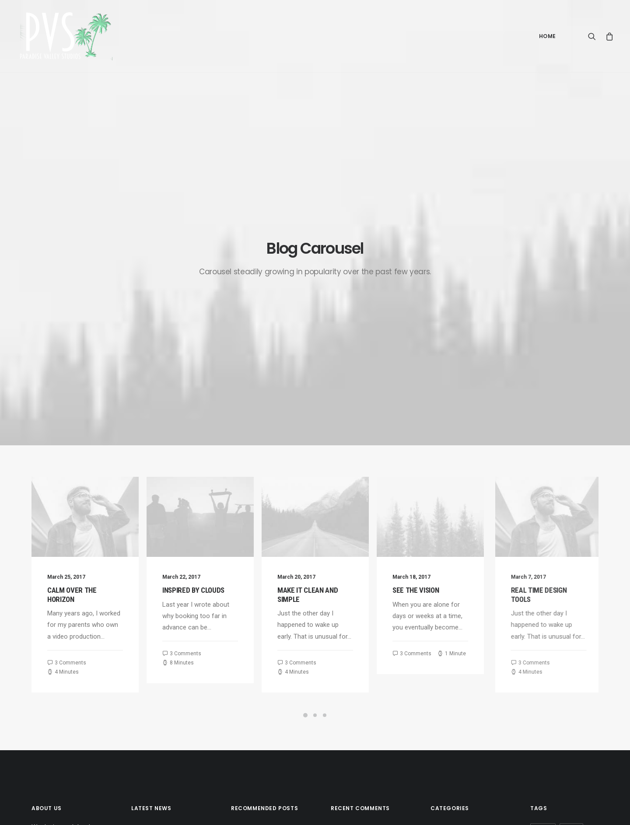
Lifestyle (442, 603)
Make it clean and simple (156, 636)
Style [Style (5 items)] (569, 631)
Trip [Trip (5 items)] (539, 659)
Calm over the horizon (72, 355)
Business (443, 644)
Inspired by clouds (201, 351)
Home (547, 36)
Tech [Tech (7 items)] (540, 645)
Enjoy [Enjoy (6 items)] (571, 589)
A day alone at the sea (263, 707)
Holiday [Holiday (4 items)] (544, 603)
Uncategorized (451, 589)
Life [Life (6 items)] (570, 603)
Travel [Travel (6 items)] (567, 645)
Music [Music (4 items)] (542, 617)
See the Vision (458, 351)
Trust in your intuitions (263, 613)
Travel (439, 631)
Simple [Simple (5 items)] (570, 617)
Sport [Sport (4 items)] (542, 631)
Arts (436, 617)
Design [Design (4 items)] (543, 589)
